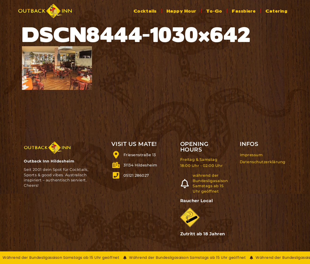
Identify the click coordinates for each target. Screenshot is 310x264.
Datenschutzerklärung (262, 162)
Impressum (251, 155)
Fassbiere (244, 11)
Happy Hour (181, 11)
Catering (276, 11)
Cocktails (145, 11)
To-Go (214, 11)
